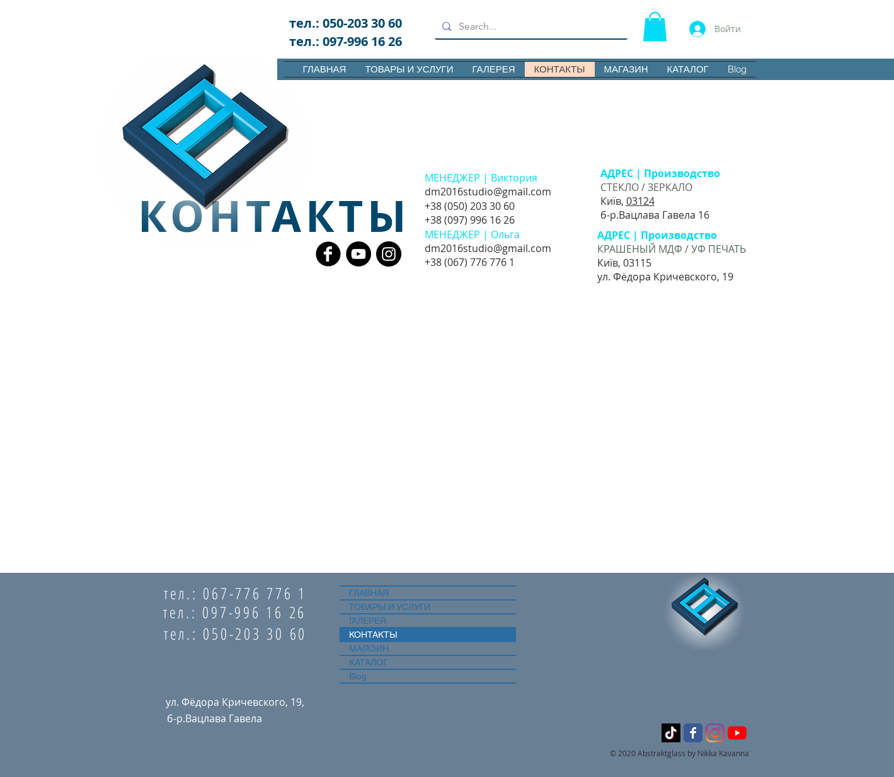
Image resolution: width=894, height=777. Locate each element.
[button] (655, 27)
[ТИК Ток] (671, 732)
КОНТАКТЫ (373, 635)
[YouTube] (737, 732)
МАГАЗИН (369, 648)
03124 (640, 201)
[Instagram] (715, 732)
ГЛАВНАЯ (369, 593)
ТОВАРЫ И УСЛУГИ (389, 607)
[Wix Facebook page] (693, 732)
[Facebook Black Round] (328, 254)
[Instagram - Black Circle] (388, 254)
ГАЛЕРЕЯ (367, 621)
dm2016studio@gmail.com (488, 192)
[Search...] (530, 26)
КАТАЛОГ (368, 662)
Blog (358, 676)
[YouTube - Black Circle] (358, 254)
